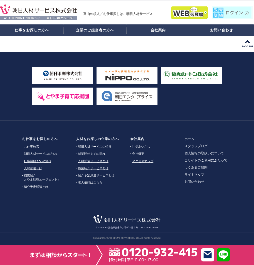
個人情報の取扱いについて (204, 153)
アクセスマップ (142, 161)
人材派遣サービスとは (93, 161)
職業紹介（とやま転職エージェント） (40, 177)
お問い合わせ (194, 182)
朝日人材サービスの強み (40, 154)
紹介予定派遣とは (36, 187)
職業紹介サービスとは (93, 168)
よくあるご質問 (196, 167)
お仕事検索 (31, 146)
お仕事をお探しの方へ (40, 139)
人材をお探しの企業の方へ (97, 139)
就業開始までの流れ (91, 154)
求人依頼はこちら (90, 182)
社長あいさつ (141, 146)
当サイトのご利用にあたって (205, 160)
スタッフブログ (196, 146)
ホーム (189, 139)
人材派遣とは (33, 168)
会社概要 (138, 154)
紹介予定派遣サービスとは (96, 175)
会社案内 (137, 139)
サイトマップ (194, 174)
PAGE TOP (247, 46)
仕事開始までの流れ (37, 161)
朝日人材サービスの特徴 (95, 146)
